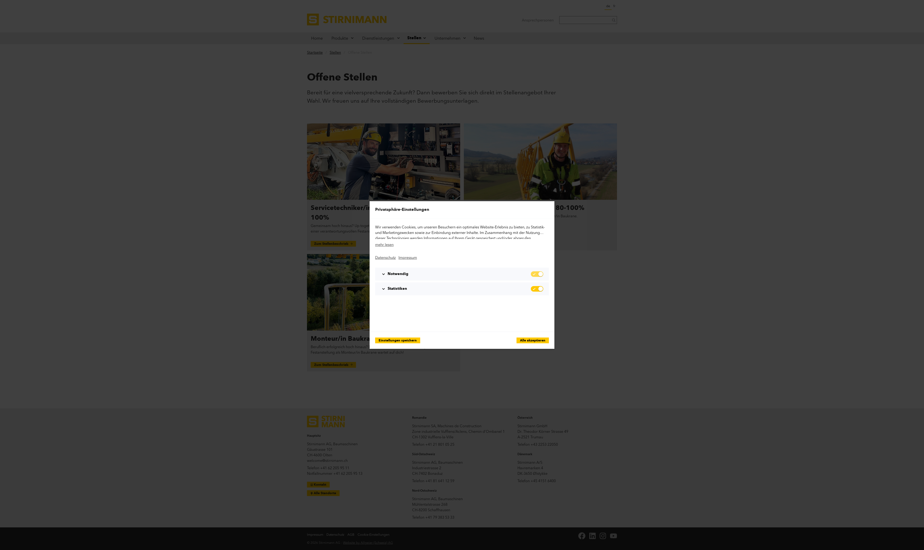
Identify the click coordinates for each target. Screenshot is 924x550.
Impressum (407, 257)
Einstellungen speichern (398, 340)
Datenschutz (385, 257)
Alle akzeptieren (532, 340)
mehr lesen (384, 244)
